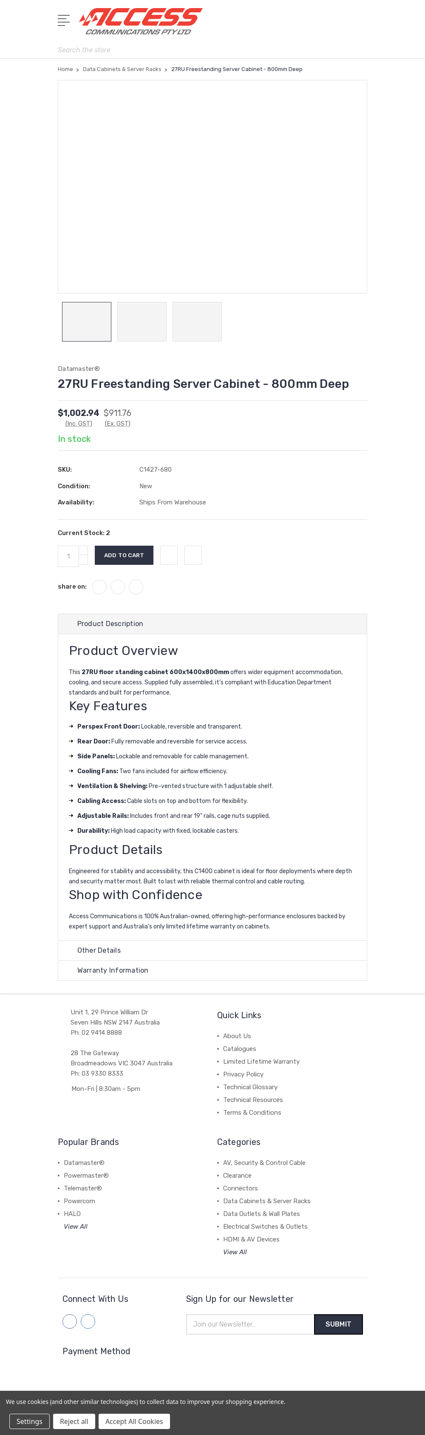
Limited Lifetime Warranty (261, 1062)
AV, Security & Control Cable (264, 1163)
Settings (29, 1421)
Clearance (237, 1176)
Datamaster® (84, 1163)
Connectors (240, 1189)
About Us (237, 1036)
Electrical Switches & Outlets (265, 1227)
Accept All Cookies (134, 1421)
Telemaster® (83, 1189)
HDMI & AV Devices (251, 1240)
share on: (72, 587)
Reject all (74, 1421)
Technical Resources (253, 1100)
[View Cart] (362, 25)
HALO (72, 1214)
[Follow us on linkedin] (88, 1322)
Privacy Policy (243, 1075)
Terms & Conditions (252, 1113)
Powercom (79, 1201)
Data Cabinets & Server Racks (267, 1201)
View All (76, 1227)
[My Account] (327, 25)
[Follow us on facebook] (69, 1322)
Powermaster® (86, 1176)
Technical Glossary (250, 1087)
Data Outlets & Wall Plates (261, 1214)
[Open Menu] (65, 19)
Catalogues (239, 1049)
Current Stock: (84, 533)
